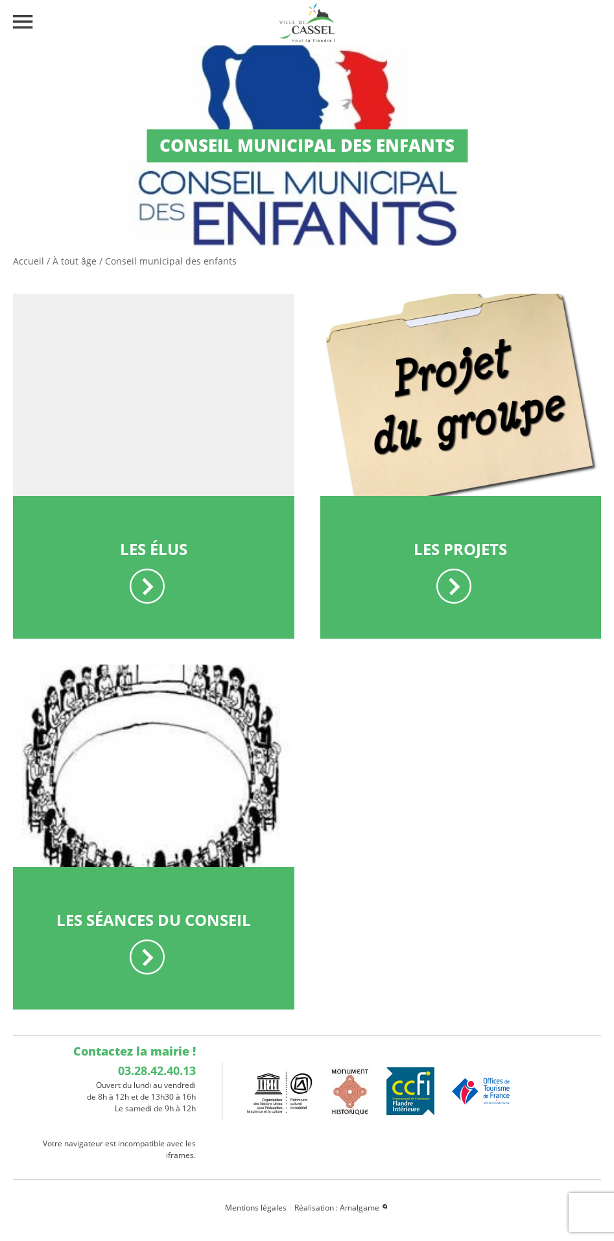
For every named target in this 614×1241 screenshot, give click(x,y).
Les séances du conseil (153, 919)
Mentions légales (256, 1207)
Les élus (153, 549)
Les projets (460, 549)
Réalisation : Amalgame (341, 1207)
